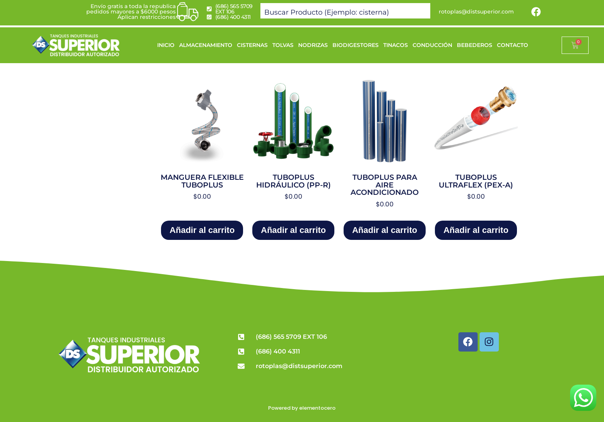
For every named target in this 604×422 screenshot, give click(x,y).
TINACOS (395, 45)
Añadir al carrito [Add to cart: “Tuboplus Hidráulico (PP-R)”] (293, 230)
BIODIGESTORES (355, 45)
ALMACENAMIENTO (205, 45)
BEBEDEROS (474, 45)
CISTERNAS (252, 45)
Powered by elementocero (302, 408)
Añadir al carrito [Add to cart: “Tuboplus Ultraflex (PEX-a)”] (475, 230)
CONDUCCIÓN (432, 45)
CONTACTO (512, 45)
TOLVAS (283, 45)
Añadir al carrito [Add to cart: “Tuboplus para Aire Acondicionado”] (384, 230)
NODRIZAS (313, 45)
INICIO (165, 45)
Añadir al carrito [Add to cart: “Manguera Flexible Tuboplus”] (202, 230)
